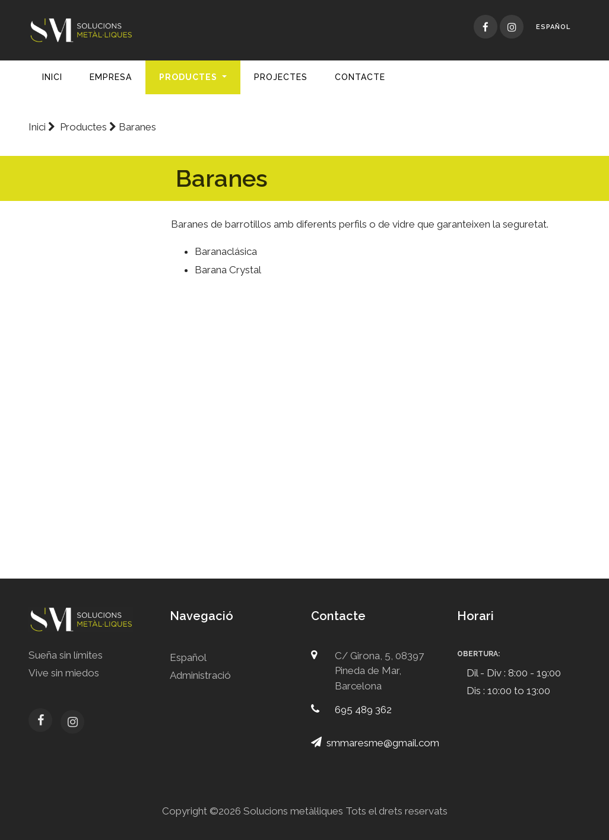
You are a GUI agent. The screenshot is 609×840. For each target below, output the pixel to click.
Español (553, 27)
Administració (200, 675)
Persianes (90, 395)
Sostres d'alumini (90, 423)
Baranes (90, 366)
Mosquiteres (90, 452)
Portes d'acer (90, 509)
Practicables (90, 281)
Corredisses (90, 253)
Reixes (90, 536)
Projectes (280, 77)
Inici (52, 77)
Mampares (90, 480)
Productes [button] (189, 77)
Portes (90, 338)
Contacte (360, 77)
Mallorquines (90, 310)
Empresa (111, 77)
